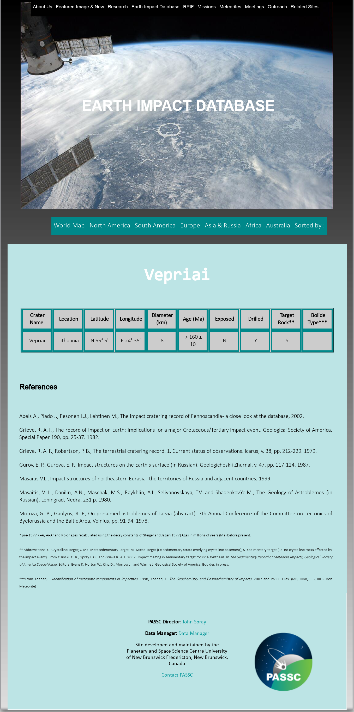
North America (109, 225)
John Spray (194, 622)
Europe (190, 225)
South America (155, 225)
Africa (253, 225)
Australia (278, 225)
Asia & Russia (223, 225)
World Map (69, 225)
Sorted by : (310, 225)
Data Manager (193, 633)
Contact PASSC (177, 675)
